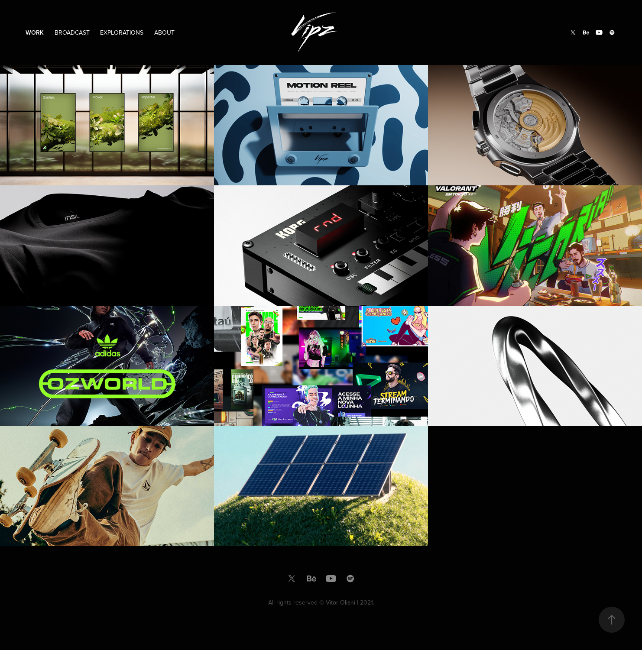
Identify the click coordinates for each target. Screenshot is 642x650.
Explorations (121, 32)
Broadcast (72, 32)
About (164, 32)
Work (35, 32)
